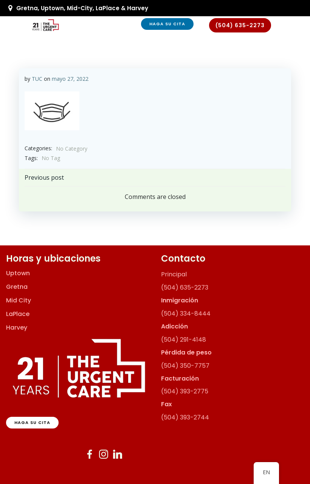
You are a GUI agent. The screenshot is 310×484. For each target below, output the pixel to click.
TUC (37, 78)
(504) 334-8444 (186, 313)
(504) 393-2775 (184, 391)
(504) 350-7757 (185, 365)
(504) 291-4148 (183, 339)
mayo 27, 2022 (70, 78)
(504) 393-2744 (185, 417)
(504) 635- (177, 287)
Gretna (17, 287)
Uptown (18, 273)
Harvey (16, 328)
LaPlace (17, 314)
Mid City (18, 300)
